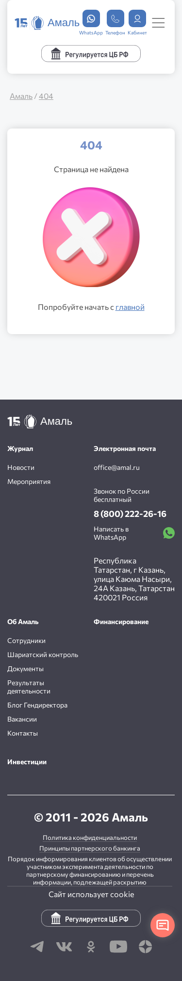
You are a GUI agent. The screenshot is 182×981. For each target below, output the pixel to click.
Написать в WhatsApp (134, 533)
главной (130, 306)
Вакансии (22, 719)
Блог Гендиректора (37, 705)
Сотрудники (26, 640)
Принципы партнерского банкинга (89, 848)
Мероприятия (28, 481)
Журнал (20, 448)
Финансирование (121, 621)
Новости (20, 467)
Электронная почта (125, 448)
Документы (25, 668)
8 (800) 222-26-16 (130, 513)
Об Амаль (23, 621)
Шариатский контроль (42, 654)
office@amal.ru (117, 467)
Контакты (22, 733)
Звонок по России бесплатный (121, 495)
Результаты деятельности (28, 686)
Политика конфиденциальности (90, 837)
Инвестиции (27, 761)
